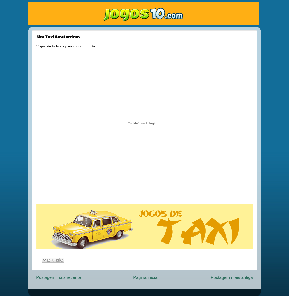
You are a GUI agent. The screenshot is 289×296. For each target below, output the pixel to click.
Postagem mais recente (58, 277)
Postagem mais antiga (232, 277)
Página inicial (145, 277)
